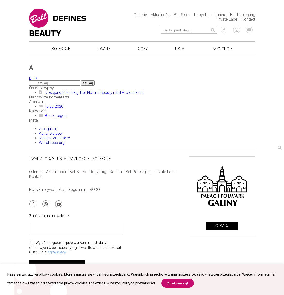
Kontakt (248, 19)
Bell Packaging (242, 14)
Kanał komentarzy (54, 138)
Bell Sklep (182, 14)
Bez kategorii (56, 115)
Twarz (104, 48)
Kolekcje (61, 48)
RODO (95, 189)
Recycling (202, 14)
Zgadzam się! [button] (177, 283)
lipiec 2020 (54, 106)
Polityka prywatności (47, 189)
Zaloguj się (48, 128)
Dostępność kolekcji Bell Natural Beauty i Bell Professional (94, 92)
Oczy (143, 48)
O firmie (140, 14)
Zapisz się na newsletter (49, 215)
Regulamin (77, 189)
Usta (179, 48)
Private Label (227, 19)
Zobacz (222, 225)
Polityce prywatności (138, 283)
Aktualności (160, 14)
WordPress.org (52, 142)
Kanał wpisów (51, 133)
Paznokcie (222, 48)
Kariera (220, 14)
